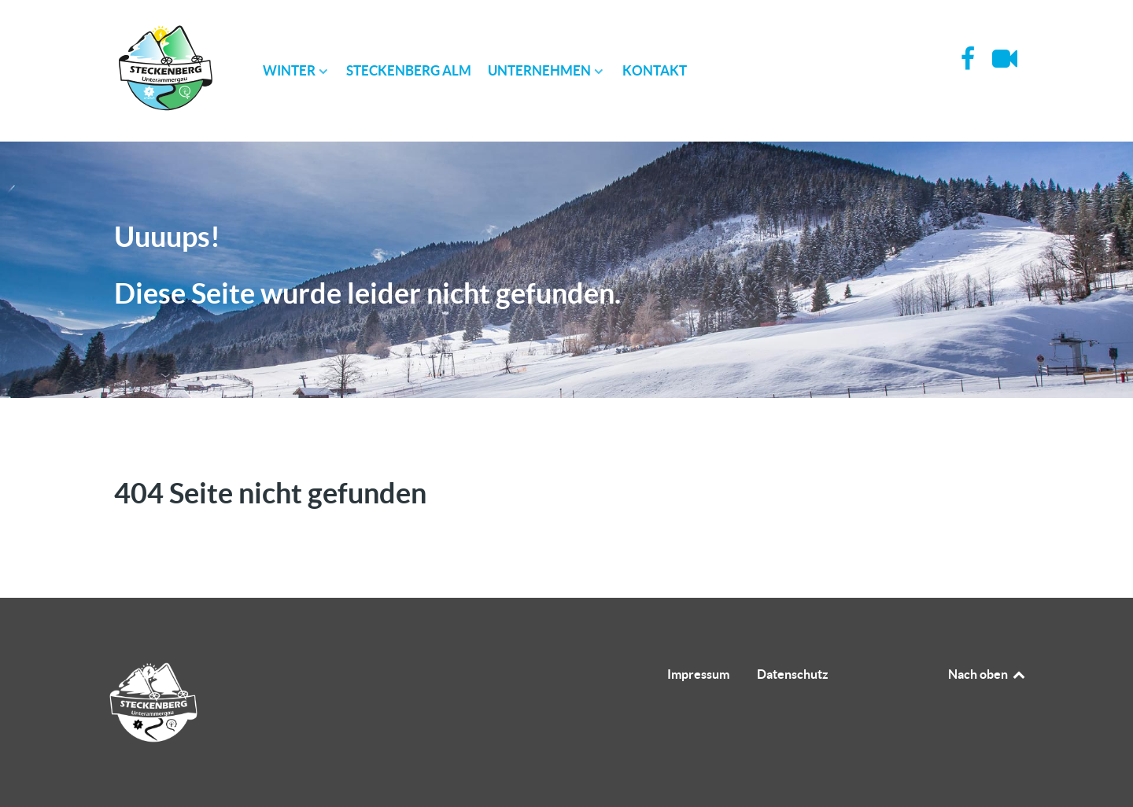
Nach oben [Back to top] (987, 674)
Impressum (698, 674)
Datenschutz (793, 674)
